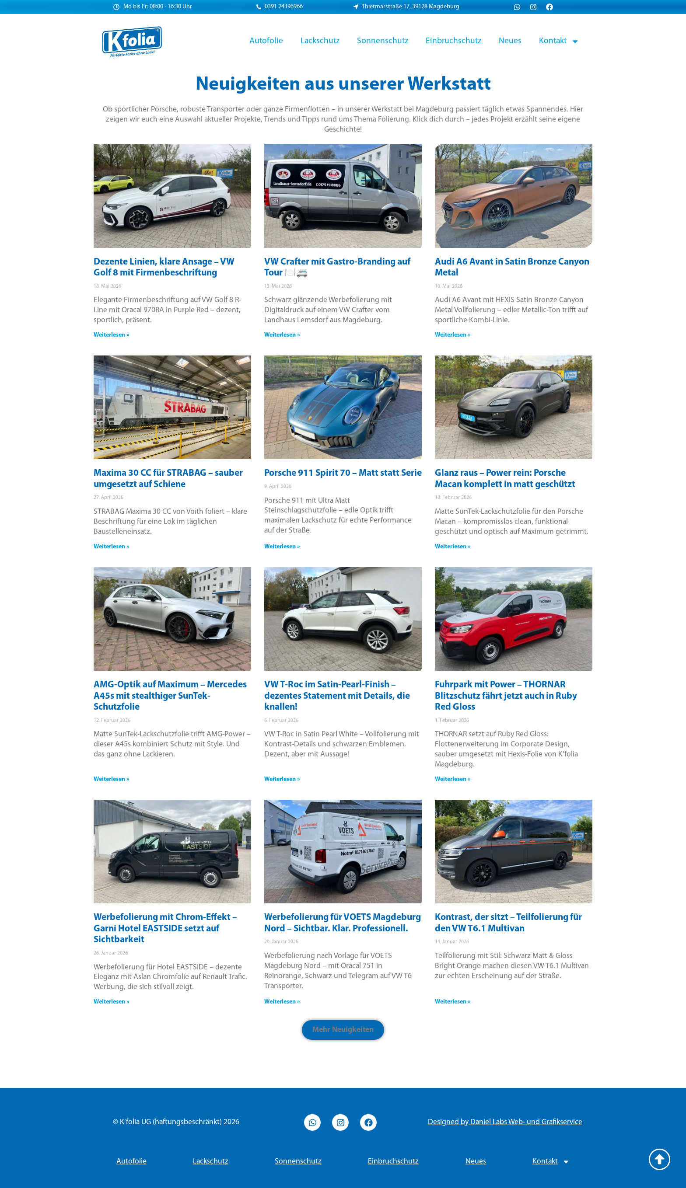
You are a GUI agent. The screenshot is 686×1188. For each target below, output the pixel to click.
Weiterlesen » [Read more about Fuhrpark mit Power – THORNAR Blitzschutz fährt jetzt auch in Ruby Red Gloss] (453, 779)
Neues (510, 41)
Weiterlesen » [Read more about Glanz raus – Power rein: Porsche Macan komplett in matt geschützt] (453, 546)
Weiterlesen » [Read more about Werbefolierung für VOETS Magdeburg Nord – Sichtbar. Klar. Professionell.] (282, 1002)
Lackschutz (320, 41)
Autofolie (266, 41)
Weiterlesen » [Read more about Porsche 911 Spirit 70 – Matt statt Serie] (282, 546)
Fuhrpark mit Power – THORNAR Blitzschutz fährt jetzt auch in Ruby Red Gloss (506, 696)
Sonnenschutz (382, 41)
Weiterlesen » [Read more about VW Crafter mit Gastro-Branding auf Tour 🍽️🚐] (282, 335)
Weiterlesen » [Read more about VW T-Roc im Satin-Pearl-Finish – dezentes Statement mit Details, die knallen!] (282, 779)
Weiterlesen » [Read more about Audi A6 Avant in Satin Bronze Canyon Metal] (453, 335)
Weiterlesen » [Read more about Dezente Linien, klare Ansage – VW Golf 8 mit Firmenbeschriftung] (112, 335)
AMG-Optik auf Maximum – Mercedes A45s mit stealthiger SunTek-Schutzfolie (170, 696)
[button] (343, 1030)
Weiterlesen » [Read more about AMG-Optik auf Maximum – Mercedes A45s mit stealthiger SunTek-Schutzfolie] (112, 779)
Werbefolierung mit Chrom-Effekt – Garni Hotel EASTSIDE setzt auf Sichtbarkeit (165, 928)
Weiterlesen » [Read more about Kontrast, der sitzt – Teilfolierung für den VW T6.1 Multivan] (453, 1002)
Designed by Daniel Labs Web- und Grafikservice (505, 1122)
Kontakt (559, 41)
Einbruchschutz (453, 41)
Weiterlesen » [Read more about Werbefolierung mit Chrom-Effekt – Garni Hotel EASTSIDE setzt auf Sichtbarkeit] (112, 1002)
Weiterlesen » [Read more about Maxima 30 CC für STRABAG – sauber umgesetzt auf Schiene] (112, 546)
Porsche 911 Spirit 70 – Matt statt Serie (343, 473)
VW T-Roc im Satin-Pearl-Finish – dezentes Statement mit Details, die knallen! (337, 696)
